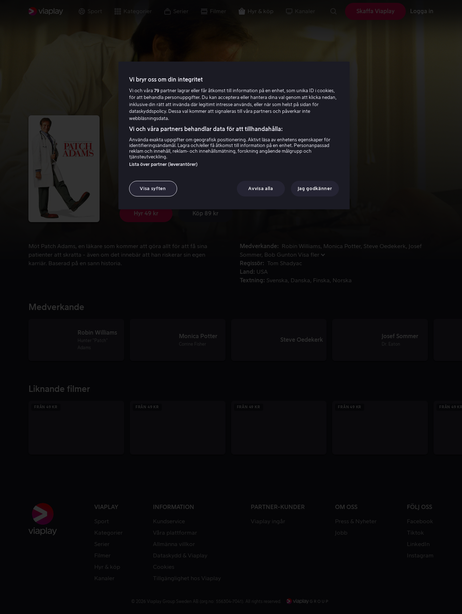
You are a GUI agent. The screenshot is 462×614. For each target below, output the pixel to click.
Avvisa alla (260, 188)
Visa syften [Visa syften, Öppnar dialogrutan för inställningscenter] (153, 188)
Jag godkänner (315, 188)
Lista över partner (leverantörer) (163, 164)
